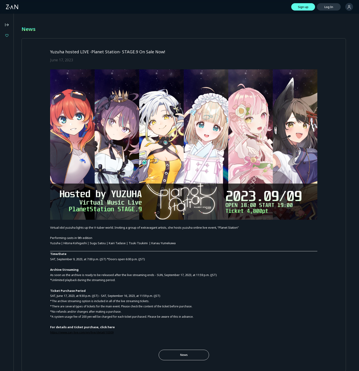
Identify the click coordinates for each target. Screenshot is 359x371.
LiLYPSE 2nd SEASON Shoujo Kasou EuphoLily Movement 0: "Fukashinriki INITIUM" (33, 66)
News (207, 329)
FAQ (6, 124)
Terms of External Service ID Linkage (28, 178)
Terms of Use (12, 137)
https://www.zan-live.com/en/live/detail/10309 (127, 307)
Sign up (303, 7)
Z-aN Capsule (29, 103)
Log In (328, 7)
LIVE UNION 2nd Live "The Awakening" (33, 59)
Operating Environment (19, 131)
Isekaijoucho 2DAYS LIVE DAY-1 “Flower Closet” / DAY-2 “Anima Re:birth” (33, 43)
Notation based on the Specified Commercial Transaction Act (25, 151)
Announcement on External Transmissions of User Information (27, 170)
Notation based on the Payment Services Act (25, 160)
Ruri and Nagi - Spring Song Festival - (33, 74)
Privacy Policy (12, 143)
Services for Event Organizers (24, 184)
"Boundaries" (20, 51)
